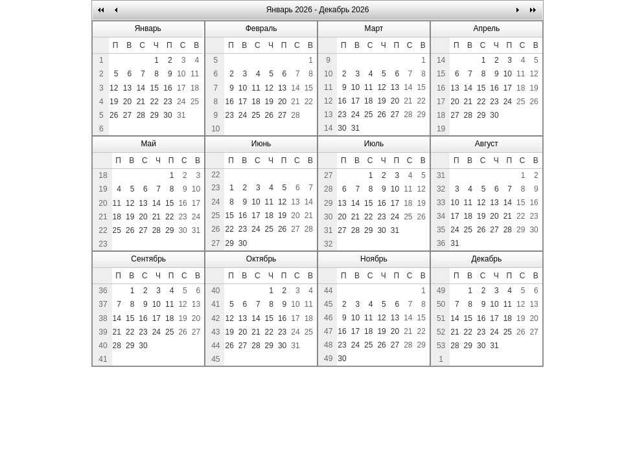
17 (181, 88)
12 (114, 88)
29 (154, 115)
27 (127, 115)
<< (101, 10)
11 (194, 73)
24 (181, 101)
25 (194, 101)
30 (167, 115)
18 (194, 88)
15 (154, 88)
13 (127, 88)
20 (127, 101)
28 (141, 115)
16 (167, 88)
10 (181, 73)
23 (167, 101)
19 (114, 101)
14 (141, 88)
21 (141, 101)
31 (181, 115)
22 (154, 101)
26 (114, 115)
